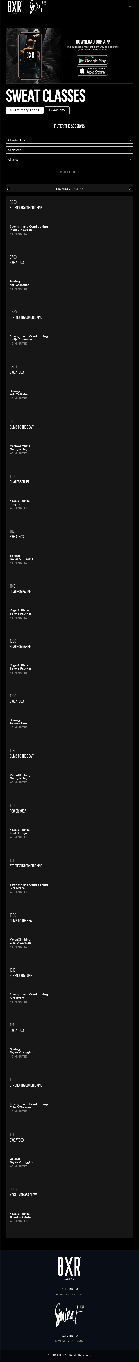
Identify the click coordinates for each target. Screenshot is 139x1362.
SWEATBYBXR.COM (69, 1341)
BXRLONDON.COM (69, 1294)
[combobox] (69, 141)
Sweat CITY (57, 110)
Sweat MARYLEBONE (25, 110)
